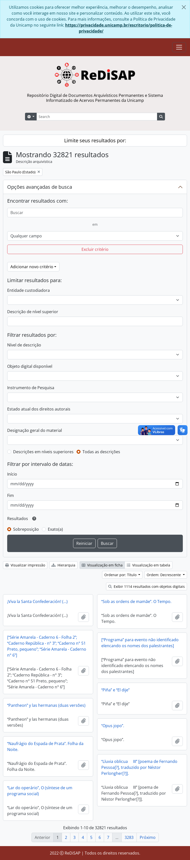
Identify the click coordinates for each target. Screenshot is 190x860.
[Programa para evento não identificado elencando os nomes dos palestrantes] (140, 642)
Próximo (148, 837)
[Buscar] (95, 212)
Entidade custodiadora (28, 290)
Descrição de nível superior (32, 311)
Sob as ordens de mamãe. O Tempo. (136, 601)
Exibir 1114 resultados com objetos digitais (146, 586)
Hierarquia (63, 565)
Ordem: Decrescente (164, 574)
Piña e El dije (115, 690)
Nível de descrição (24, 345)
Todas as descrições (101, 451)
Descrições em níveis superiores (43, 451)
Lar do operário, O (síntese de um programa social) (39, 790)
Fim (10, 495)
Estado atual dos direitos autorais (38, 409)
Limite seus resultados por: (95, 140)
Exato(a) (55, 529)
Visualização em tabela (148, 565)
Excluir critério (95, 249)
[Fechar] (184, 7)
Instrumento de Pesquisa (30, 387)
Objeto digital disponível (29, 366)
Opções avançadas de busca (39, 187)
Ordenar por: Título (120, 574)
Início (12, 474)
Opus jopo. (112, 725)
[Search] (96, 116)
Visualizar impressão (25, 565)
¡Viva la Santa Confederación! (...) (37, 601)
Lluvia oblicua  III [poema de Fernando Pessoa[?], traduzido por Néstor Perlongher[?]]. (139, 767)
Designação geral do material (34, 430)
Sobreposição (26, 529)
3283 (129, 837)
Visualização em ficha (102, 565)
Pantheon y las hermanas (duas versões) (46, 705)
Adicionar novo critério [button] (31, 266)
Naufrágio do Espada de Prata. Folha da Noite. (45, 746)
